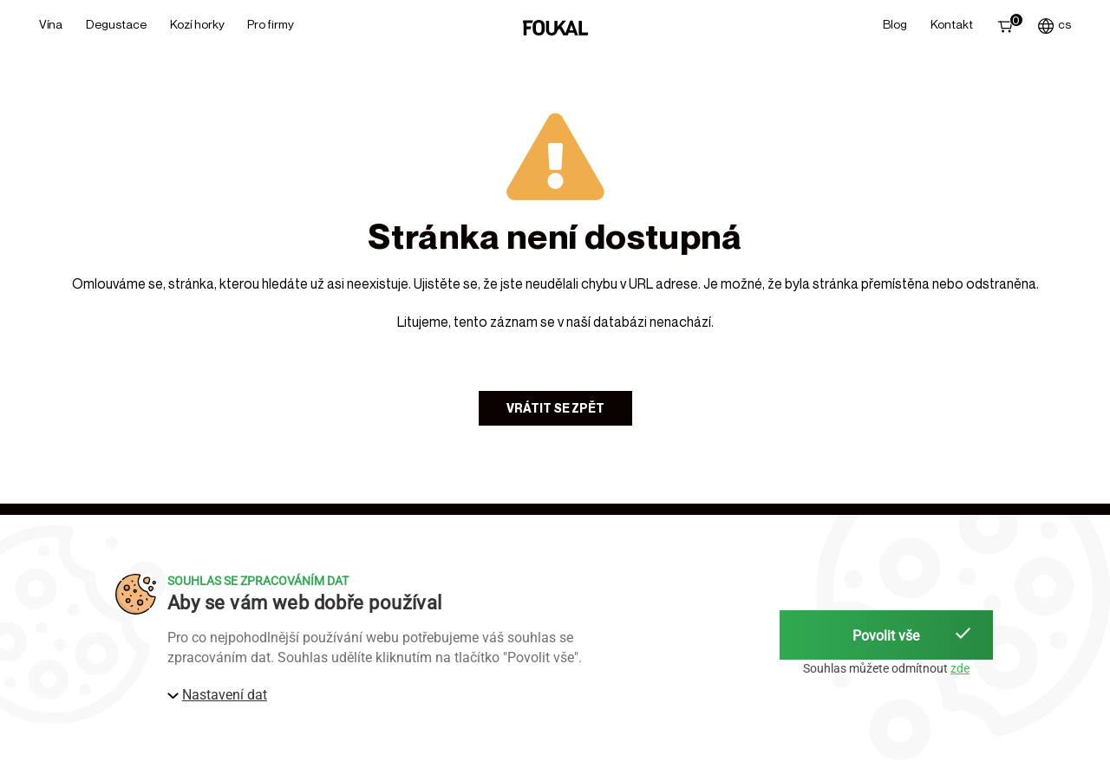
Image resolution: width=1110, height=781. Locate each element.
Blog (895, 23)
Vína (50, 23)
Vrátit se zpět (555, 407)
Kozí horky (197, 23)
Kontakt (951, 23)
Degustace (116, 23)
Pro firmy (270, 23)
